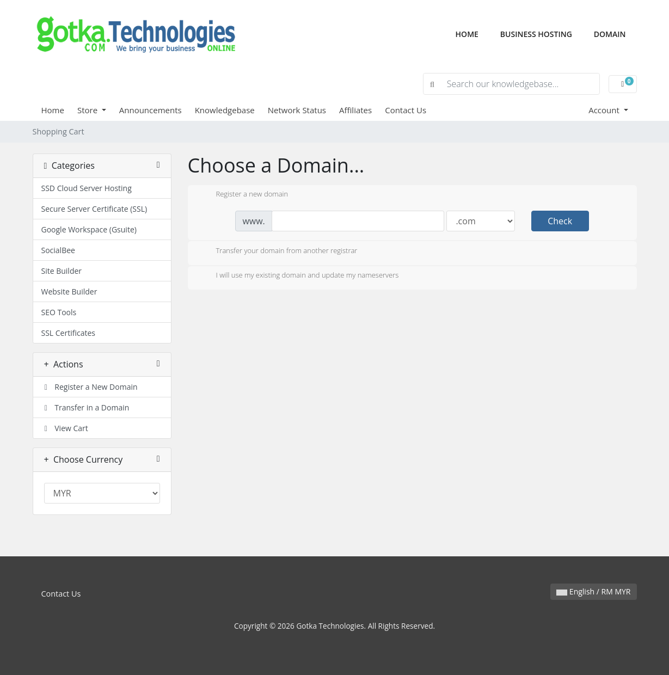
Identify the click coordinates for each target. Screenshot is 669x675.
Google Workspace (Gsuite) (89, 229)
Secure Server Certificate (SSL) (94, 209)
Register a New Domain (89, 387)
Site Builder (61, 271)
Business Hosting (536, 34)
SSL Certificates (68, 333)
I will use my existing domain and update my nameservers (299, 276)
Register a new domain (244, 195)
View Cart (64, 428)
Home (472, 33)
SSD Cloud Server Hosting (86, 188)
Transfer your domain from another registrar (278, 251)
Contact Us (405, 110)
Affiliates (355, 110)
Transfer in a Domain (85, 407)
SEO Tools (59, 312)
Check (560, 221)
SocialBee (58, 250)
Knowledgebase (225, 110)
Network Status (297, 110)
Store (88, 110)
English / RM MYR (593, 591)
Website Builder (69, 291)
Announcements (150, 110)
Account (605, 110)
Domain (610, 34)
